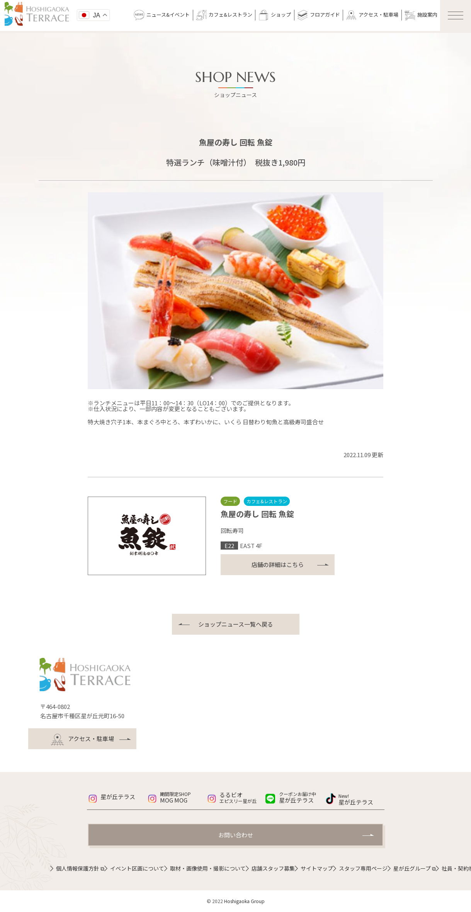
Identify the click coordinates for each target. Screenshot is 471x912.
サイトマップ (317, 868)
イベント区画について (137, 868)
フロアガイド (318, 15)
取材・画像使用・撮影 (208, 868)
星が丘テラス (117, 796)
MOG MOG (183, 797)
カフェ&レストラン (224, 15)
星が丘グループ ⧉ (414, 868)
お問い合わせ (235, 835)
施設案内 (421, 15)
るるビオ (242, 797)
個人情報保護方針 (80, 868)
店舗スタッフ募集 (273, 868)
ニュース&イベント (162, 15)
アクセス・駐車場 (372, 15)
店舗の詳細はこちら (278, 564)
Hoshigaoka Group (244, 901)
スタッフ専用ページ (363, 868)
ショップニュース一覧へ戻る (235, 624)
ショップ (274, 15)
